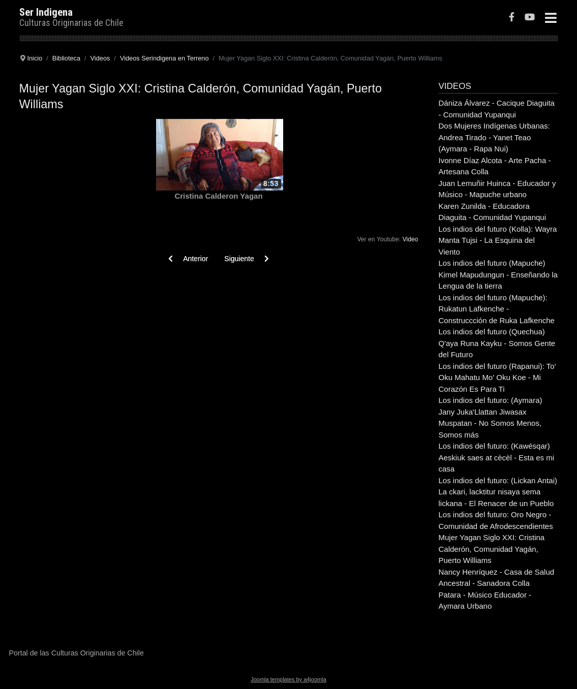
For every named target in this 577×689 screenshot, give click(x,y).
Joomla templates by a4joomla (288, 679)
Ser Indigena (46, 12)
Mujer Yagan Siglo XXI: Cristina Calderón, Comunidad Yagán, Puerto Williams (492, 549)
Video (410, 239)
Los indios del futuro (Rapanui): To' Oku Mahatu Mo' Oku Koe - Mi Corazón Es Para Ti (497, 377)
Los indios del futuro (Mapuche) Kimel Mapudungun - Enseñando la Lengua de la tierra (498, 274)
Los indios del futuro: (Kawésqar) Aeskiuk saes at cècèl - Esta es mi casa (497, 457)
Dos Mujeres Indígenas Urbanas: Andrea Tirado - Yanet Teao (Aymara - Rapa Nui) (494, 137)
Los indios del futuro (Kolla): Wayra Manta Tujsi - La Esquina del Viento (498, 240)
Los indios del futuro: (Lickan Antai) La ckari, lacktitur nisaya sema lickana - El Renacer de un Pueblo (498, 492)
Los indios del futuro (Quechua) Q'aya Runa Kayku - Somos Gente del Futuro (497, 343)
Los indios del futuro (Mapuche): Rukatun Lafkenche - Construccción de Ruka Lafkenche (497, 309)
